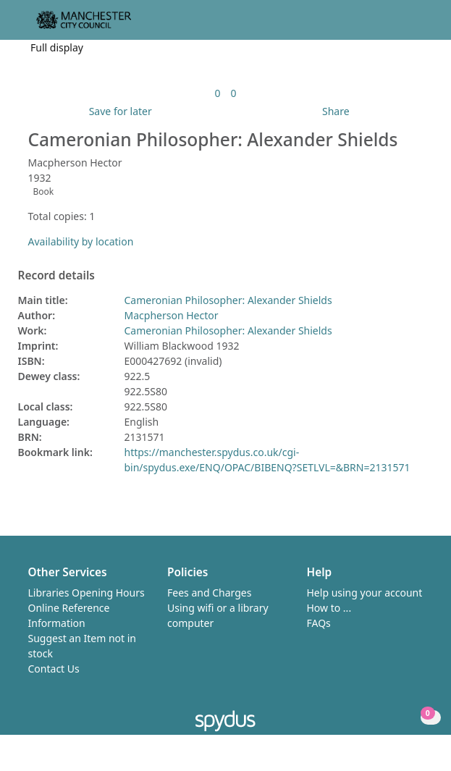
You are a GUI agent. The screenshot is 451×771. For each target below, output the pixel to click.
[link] (217, 93)
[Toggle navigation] (418, 25)
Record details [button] (56, 275)
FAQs (319, 623)
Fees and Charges (209, 592)
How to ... (329, 608)
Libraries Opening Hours (86, 592)
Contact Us (54, 668)
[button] (400, 25)
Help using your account (365, 592)
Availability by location (81, 241)
